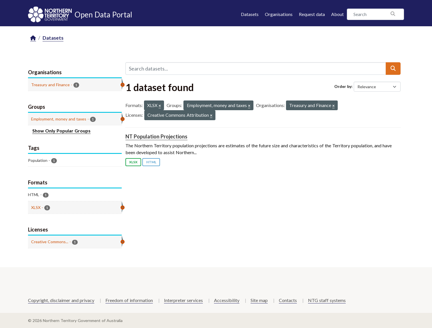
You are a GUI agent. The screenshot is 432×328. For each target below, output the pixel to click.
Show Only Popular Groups (61, 130)
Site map (259, 300)
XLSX (133, 162)
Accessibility (226, 300)
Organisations (279, 14)
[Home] (33, 38)
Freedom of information (129, 300)
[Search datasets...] (255, 68)
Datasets (250, 14)
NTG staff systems (327, 300)
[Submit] (393, 68)
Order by (342, 86)
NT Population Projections (156, 136)
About (337, 14)
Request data (312, 14)
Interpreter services (183, 300)
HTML (151, 162)
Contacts (288, 300)
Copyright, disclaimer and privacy (61, 300)
